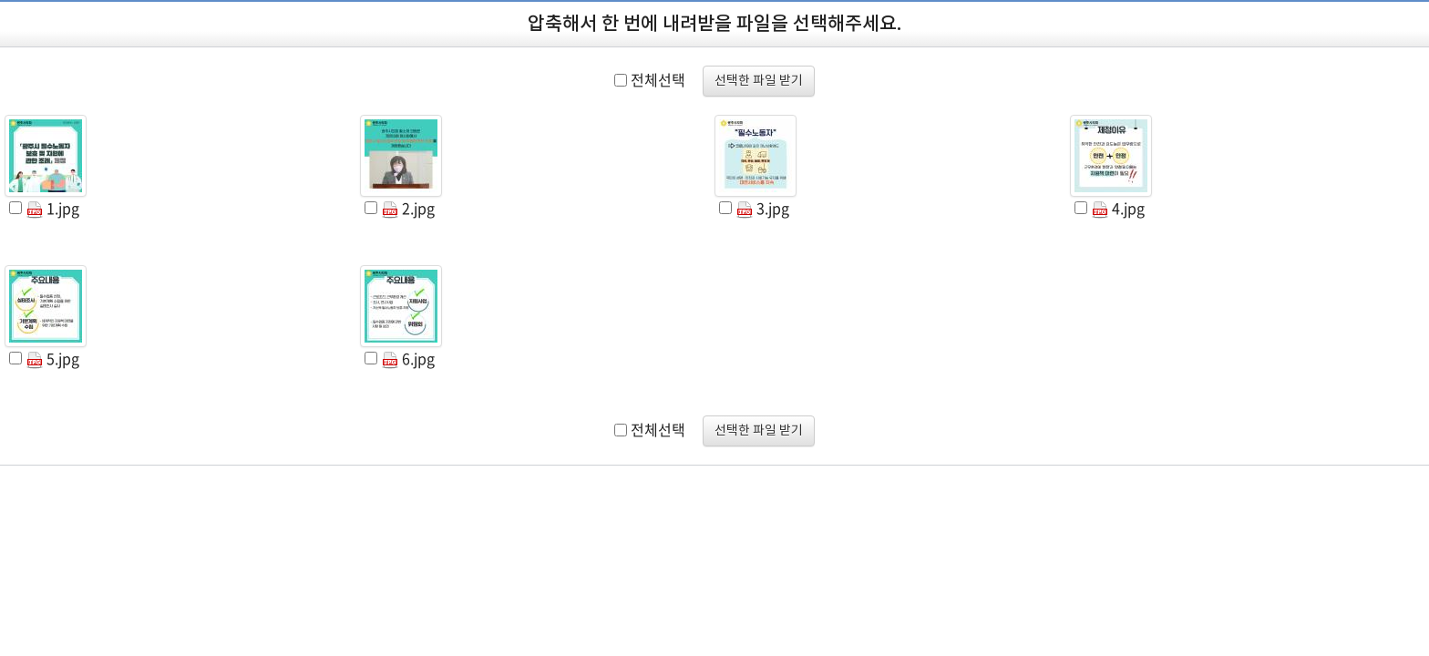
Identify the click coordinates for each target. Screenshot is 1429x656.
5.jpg (52, 358)
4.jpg (1118, 208)
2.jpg (408, 208)
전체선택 (658, 79)
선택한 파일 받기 (758, 81)
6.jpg (408, 358)
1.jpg (52, 208)
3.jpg (762, 208)
